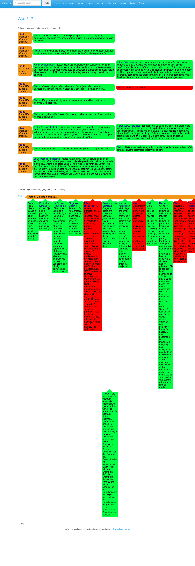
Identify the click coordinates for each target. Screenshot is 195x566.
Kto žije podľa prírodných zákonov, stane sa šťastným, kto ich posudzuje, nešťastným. (45, 218)
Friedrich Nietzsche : (90, 204)
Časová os (112, 3)
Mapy (123, 3)
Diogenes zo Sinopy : (75, 204)
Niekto (21, 196)
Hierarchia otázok (85, 3)
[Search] (27, 3)
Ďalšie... (142, 3)
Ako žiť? (25, 18)
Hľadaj (46, 3)
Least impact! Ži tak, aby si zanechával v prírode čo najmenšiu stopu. (76, 148)
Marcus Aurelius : (123, 204)
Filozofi (100, 3)
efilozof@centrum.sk (121, 529)
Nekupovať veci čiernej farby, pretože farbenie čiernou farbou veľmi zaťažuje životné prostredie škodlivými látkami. (154, 148)
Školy (132, 3)
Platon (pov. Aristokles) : (46, 127)
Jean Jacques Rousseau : (47, 159)
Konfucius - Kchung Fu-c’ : (45, 206)
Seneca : (32, 203)
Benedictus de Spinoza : (109, 204)
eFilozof (6, 3)
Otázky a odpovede (64, 3)
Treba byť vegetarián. (136, 87)
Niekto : (22, 34)
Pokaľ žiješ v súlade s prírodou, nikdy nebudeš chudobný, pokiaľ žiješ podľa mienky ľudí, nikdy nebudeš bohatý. (33, 222)
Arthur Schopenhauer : (45, 65)
